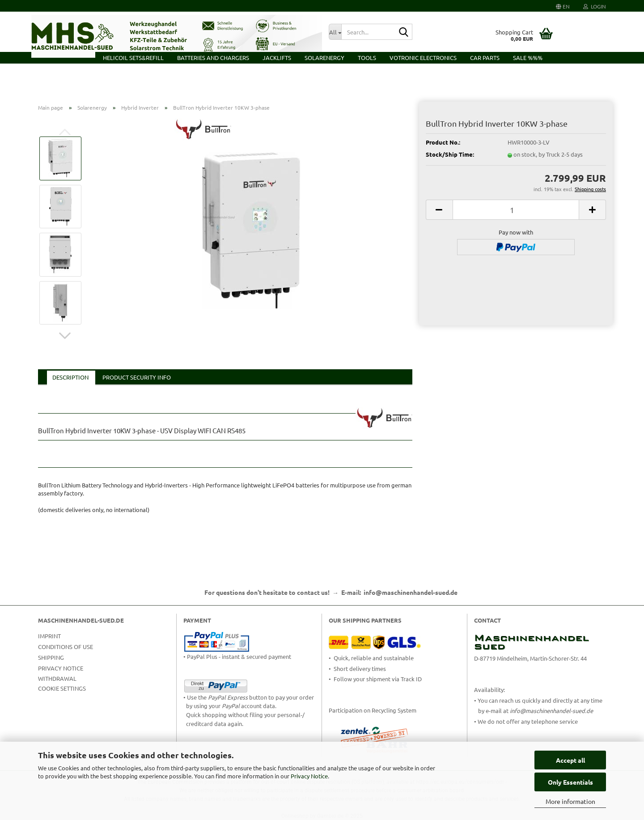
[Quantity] (516, 210)
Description (70, 377)
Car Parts (485, 57)
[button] (562, 6)
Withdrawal (57, 678)
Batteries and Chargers (213, 57)
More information (570, 801)
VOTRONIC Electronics (423, 57)
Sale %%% (527, 57)
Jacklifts (277, 57)
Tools (367, 57)
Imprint (49, 636)
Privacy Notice (309, 776)
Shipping (51, 657)
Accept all (570, 760)
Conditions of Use (65, 646)
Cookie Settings (62, 688)
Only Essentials (570, 782)
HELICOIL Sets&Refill (133, 57)
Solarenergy (324, 57)
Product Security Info (136, 377)
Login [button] (594, 6)
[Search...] (335, 32)
